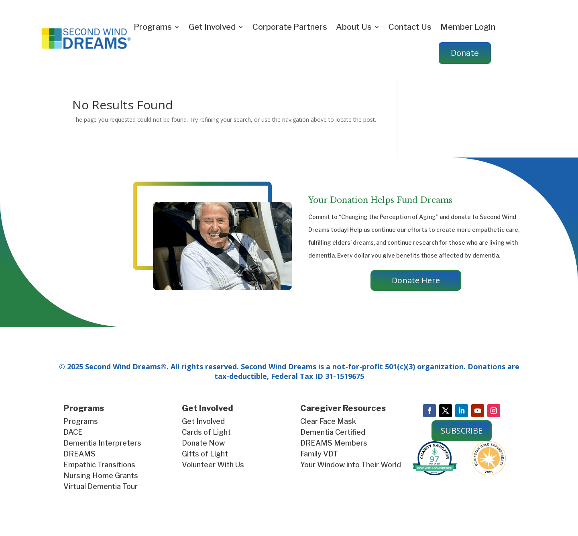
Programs (153, 27)
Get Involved (212, 27)
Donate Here (416, 280)
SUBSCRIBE (461, 430)
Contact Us (410, 27)
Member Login (467, 27)
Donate (465, 53)
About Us (354, 27)
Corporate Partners (289, 27)
